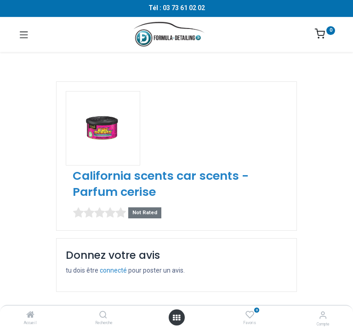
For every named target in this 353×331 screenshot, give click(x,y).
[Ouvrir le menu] (176, 317)
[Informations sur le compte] (323, 315)
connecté (113, 270)
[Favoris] (250, 314)
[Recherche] (103, 315)
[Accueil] (30, 315)
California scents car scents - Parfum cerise (161, 183)
